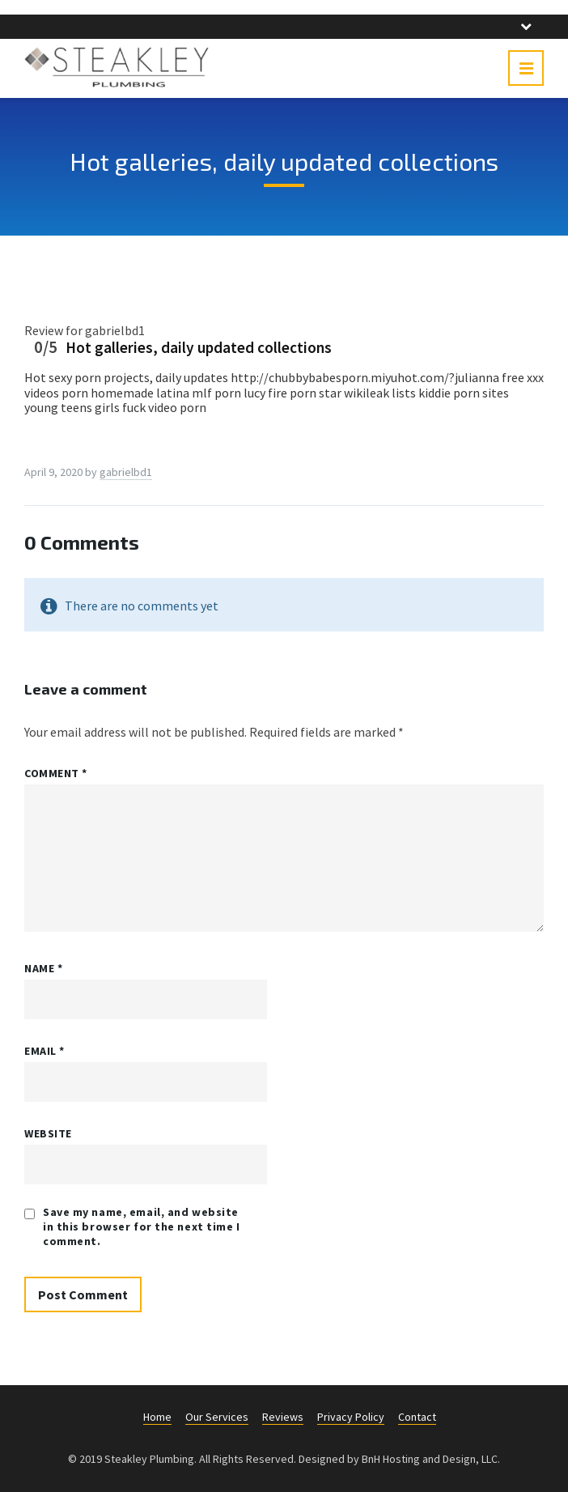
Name (43, 968)
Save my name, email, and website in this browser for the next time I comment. (141, 1226)
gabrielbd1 (126, 472)
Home (157, 1416)
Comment (55, 773)
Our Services (216, 1416)
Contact (417, 1416)
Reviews (282, 1416)
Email (44, 1051)
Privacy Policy (350, 1416)
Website (48, 1133)
